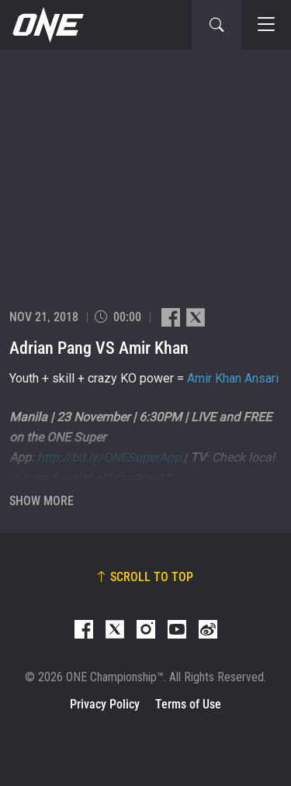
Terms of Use (188, 704)
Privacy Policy (105, 704)
